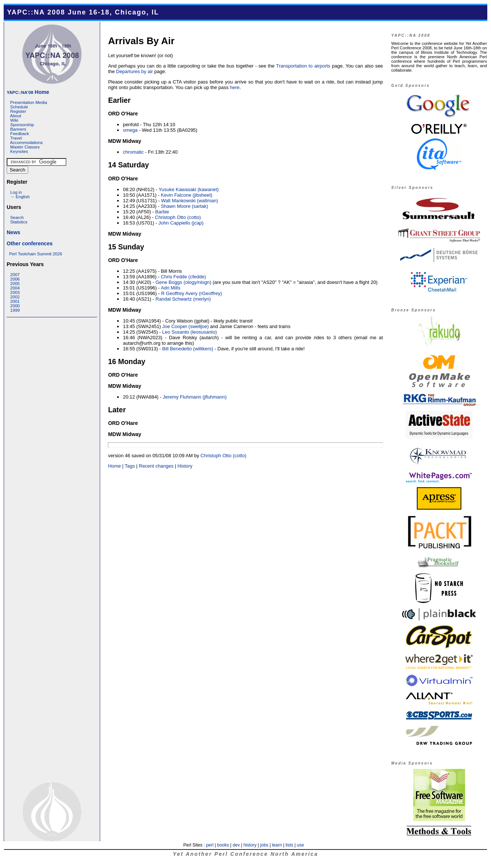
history (249, 845)
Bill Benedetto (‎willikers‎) (187, 348)
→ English (20, 196)
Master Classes (25, 147)
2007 (15, 274)
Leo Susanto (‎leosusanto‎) (189, 332)
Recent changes (156, 466)
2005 (15, 283)
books (223, 845)
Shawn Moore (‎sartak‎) (184, 206)
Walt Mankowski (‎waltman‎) (189, 200)
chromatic (133, 152)
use (300, 845)
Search (17, 217)
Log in (16, 192)
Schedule (19, 107)
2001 (15, 301)
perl (210, 845)
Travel (16, 138)
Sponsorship (22, 124)
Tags (130, 466)
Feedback (19, 133)
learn (277, 845)
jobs (264, 845)
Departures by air (134, 71)
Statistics (18, 222)
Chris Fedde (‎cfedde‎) (183, 276)
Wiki (14, 120)
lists (289, 845)
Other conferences (30, 243)
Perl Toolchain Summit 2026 (35, 254)
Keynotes (19, 151)
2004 (15, 288)
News (13, 232)
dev (236, 845)
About (15, 116)
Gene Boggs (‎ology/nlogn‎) (183, 282)
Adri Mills (171, 288)
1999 (15, 310)
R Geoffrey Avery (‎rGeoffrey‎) (191, 293)
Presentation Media (28, 102)
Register (18, 111)
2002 (15, 297)
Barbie (162, 212)
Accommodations (26, 142)
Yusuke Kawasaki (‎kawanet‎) (189, 189)
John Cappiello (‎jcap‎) (181, 223)
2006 (15, 279)
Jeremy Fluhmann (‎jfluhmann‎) (195, 397)
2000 (15, 306)
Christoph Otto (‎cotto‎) (178, 217)
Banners (18, 129)
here (235, 87)
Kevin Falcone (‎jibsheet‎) (186, 195)
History (184, 466)
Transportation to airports (303, 66)
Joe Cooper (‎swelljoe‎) (185, 326)
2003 (15, 292)
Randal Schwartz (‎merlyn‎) (183, 299)
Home (28, 92)
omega (130, 130)
